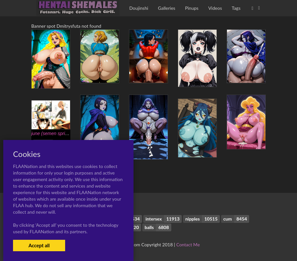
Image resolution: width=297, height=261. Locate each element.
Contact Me (188, 244)
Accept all (39, 245)
